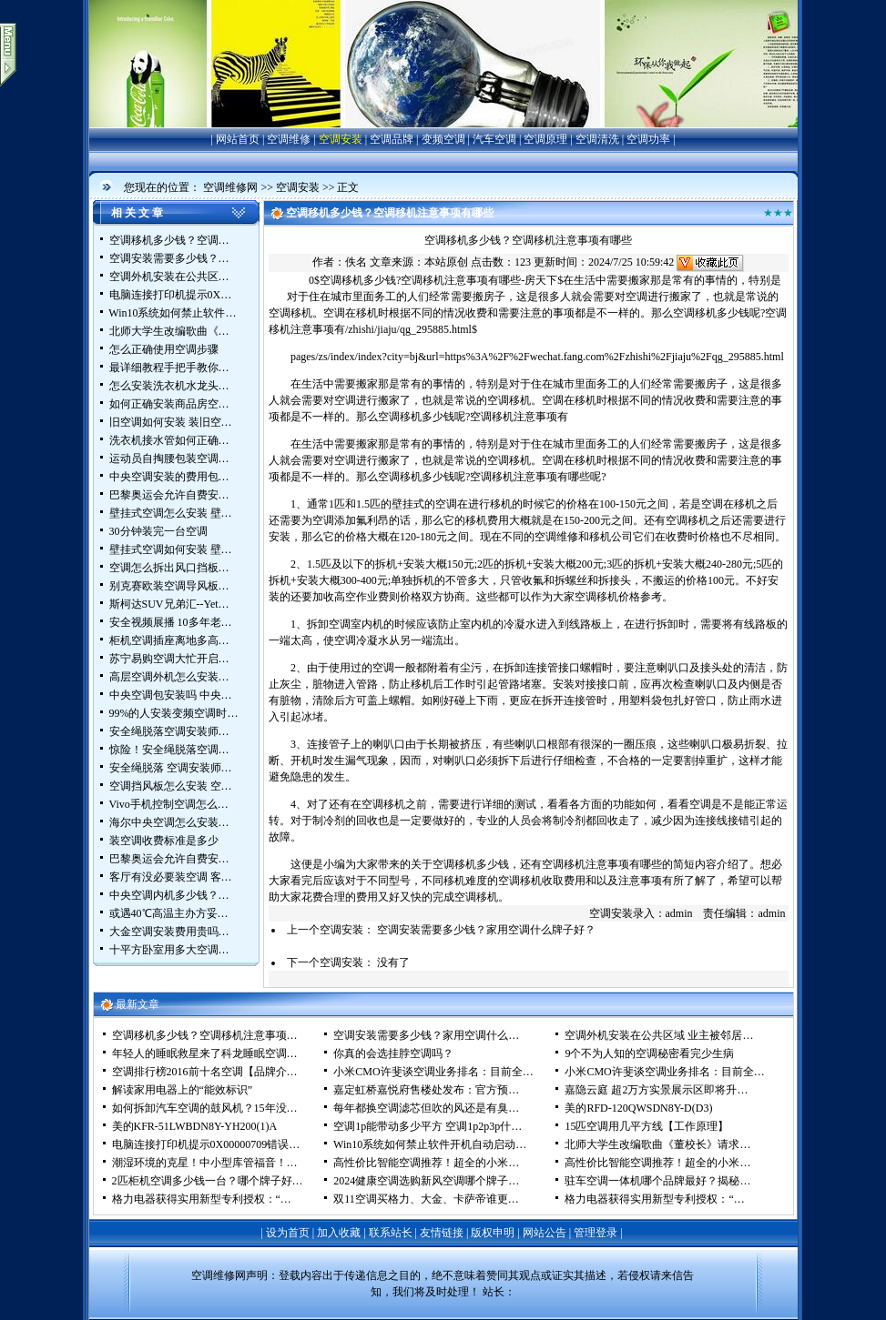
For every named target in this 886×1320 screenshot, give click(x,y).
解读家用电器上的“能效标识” (182, 1089)
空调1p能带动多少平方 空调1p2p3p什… (427, 1126)
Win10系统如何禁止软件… (172, 313)
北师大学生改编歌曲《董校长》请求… (657, 1144)
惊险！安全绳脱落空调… (169, 749)
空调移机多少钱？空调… (169, 240)
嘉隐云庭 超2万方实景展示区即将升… (656, 1089)
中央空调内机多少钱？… (169, 895)
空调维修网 (230, 187)
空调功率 (648, 139)
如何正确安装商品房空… (169, 404)
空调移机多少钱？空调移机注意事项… (205, 1035)
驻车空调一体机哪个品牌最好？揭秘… (657, 1180)
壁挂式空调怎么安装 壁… (170, 513)
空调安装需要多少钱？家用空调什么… (426, 1035)
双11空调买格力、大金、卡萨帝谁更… (426, 1199)
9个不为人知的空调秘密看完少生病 (649, 1053)
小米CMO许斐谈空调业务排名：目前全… (433, 1071)
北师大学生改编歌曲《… (169, 331)
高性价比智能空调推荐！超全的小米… (426, 1162)
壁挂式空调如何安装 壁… (170, 549)
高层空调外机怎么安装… (169, 676)
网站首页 (238, 139)
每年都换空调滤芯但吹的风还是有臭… (426, 1108)
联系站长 (390, 1232)
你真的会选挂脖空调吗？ (393, 1053)
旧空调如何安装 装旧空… (170, 422)
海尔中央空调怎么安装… (169, 822)
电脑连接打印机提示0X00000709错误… (206, 1144)
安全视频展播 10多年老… (170, 622)
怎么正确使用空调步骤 (164, 349)
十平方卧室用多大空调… (169, 949)
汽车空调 (494, 139)
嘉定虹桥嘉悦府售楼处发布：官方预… (426, 1089)
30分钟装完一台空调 (158, 531)
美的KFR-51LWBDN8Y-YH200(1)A (195, 1126)
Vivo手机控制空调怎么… (169, 804)
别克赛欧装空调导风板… (169, 585)
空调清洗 (597, 139)
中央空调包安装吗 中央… (170, 695)
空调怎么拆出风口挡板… (169, 567)
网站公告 (544, 1232)
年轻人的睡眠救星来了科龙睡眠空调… (205, 1053)
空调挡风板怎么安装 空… (170, 786)
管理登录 (595, 1232)
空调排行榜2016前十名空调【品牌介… (205, 1071)
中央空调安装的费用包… (169, 476)
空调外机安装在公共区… (169, 276)
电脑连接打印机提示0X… (170, 294)
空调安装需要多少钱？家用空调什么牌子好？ (486, 929)
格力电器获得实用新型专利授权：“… (201, 1199)
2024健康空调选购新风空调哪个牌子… (426, 1180)
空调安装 (340, 139)
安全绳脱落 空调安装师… (170, 767)
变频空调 (443, 139)
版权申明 (492, 1232)
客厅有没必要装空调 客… (170, 877)
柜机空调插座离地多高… (169, 640)
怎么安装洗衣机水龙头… (169, 385)
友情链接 (441, 1232)
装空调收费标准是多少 (164, 840)
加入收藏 (339, 1232)
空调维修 (289, 139)
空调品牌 (391, 139)
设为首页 (288, 1232)
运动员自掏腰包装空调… (169, 458)
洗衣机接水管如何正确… (169, 440)
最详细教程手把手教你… (169, 367)
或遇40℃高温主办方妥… (169, 913)
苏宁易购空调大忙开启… (169, 658)
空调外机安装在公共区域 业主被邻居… (659, 1035)
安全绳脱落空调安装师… (169, 731)
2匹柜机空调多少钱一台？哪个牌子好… (207, 1180)
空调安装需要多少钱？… (169, 258)
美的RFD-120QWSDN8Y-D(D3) (638, 1108)
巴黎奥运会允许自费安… (169, 495)
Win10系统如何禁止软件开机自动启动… (429, 1144)
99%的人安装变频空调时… (174, 713)
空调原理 (545, 139)
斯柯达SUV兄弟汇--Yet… (169, 604)
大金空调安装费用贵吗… (169, 931)
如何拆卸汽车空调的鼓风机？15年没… (205, 1108)
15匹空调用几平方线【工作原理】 (646, 1126)
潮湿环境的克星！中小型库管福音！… (205, 1162)
